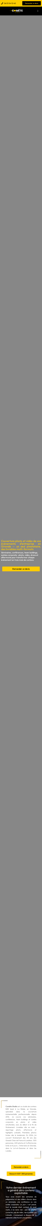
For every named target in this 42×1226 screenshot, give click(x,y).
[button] (38, 11)
